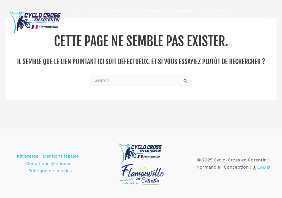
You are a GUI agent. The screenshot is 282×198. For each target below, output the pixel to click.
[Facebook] (261, 18)
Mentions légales (61, 156)
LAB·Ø (263, 167)
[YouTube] (255, 25)
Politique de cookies (50, 170)
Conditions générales (48, 163)
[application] (127, 11)
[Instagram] (269, 18)
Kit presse (27, 156)
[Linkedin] (253, 18)
